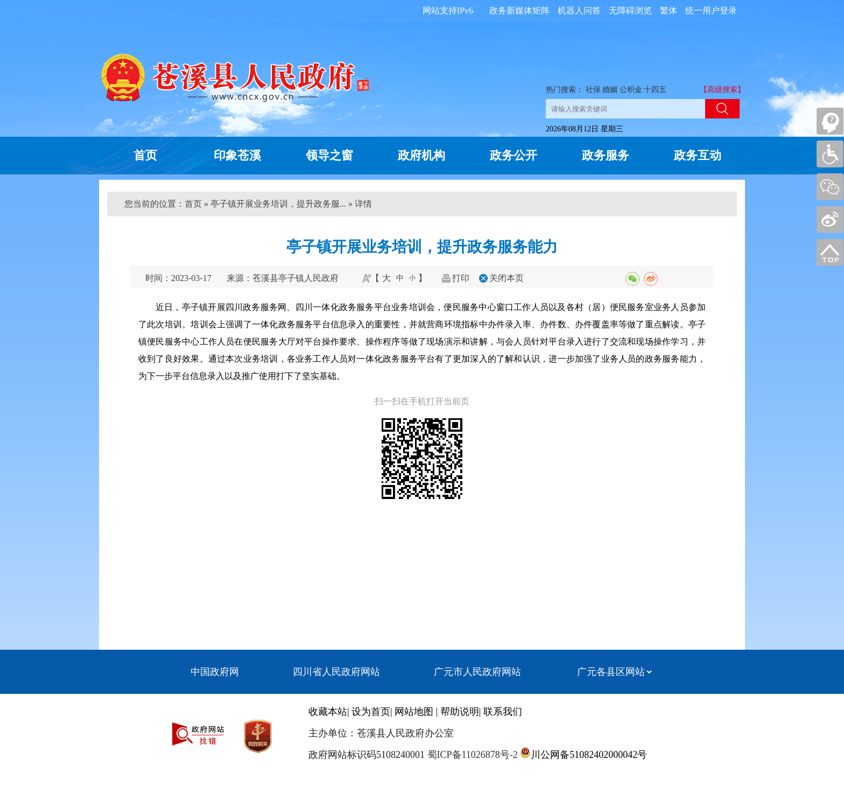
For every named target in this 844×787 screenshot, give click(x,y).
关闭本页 (506, 278)
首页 (145, 155)
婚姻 (609, 90)
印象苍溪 (237, 155)
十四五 (655, 90)
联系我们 (502, 711)
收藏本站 (327, 711)
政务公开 (513, 155)
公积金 (631, 90)
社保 (593, 90)
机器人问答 (579, 10)
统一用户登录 (711, 10)
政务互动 (697, 155)
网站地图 (414, 711)
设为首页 (370, 711)
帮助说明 (459, 711)
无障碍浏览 (630, 10)
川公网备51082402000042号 (589, 754)
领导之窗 (329, 155)
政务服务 (605, 155)
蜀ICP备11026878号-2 (471, 754)
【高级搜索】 (722, 90)
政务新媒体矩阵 (519, 10)
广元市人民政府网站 (477, 671)
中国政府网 (215, 671)
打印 (460, 278)
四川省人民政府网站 (336, 671)
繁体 (668, 10)
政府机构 (421, 155)
